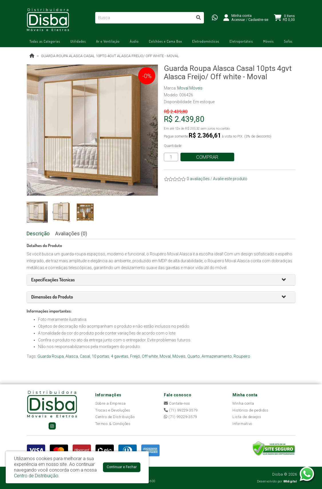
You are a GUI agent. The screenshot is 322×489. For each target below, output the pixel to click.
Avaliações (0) (71, 233)
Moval (165, 356)
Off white (150, 356)
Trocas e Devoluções (112, 410)
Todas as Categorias (44, 41)
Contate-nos (177, 403)
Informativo (242, 424)
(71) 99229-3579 (181, 410)
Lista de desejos (246, 417)
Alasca (71, 356)
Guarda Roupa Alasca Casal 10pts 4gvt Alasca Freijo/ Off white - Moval (110, 56)
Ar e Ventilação (108, 41)
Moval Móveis (189, 88)
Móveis (268, 41)
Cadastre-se (258, 19)
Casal (85, 356)
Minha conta (243, 403)
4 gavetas (119, 356)
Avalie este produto (230, 178)
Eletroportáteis (241, 41)
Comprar (208, 157)
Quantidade (172, 146)
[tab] (161, 280)
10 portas (100, 356)
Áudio (134, 41)
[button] (286, 280)
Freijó (135, 356)
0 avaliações (198, 178)
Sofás (288, 41)
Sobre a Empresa (110, 403)
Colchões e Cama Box (165, 41)
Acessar (238, 19)
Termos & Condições (112, 424)
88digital (290, 481)
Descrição (38, 233)
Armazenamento (217, 356)
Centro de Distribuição (114, 417)
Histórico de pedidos (250, 410)
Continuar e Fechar (122, 467)
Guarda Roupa (50, 356)
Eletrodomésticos (205, 41)
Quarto (193, 356)
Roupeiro (242, 356)
